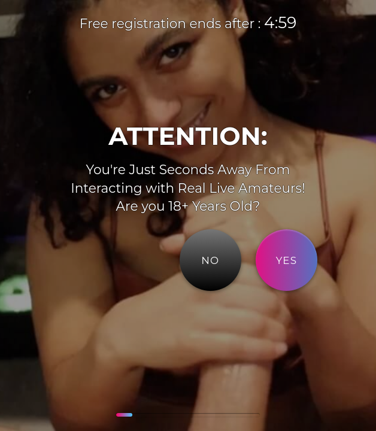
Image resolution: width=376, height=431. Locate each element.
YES (287, 260)
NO (210, 260)
